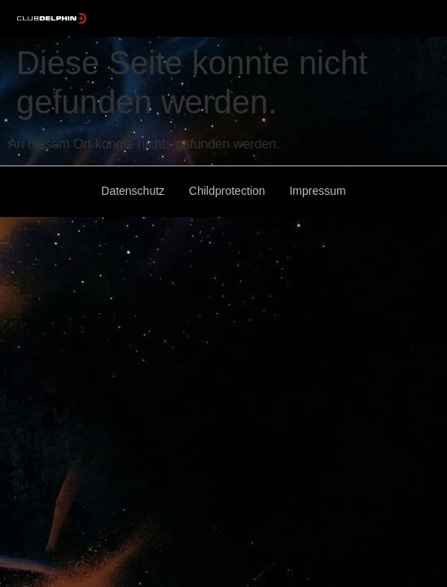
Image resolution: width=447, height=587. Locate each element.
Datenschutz (132, 190)
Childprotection (227, 190)
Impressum (317, 190)
